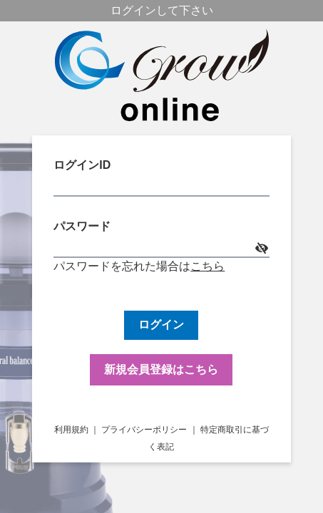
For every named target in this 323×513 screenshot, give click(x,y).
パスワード (161, 239)
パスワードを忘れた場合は (121, 266)
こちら (207, 266)
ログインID (161, 178)
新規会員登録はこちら (161, 369)
